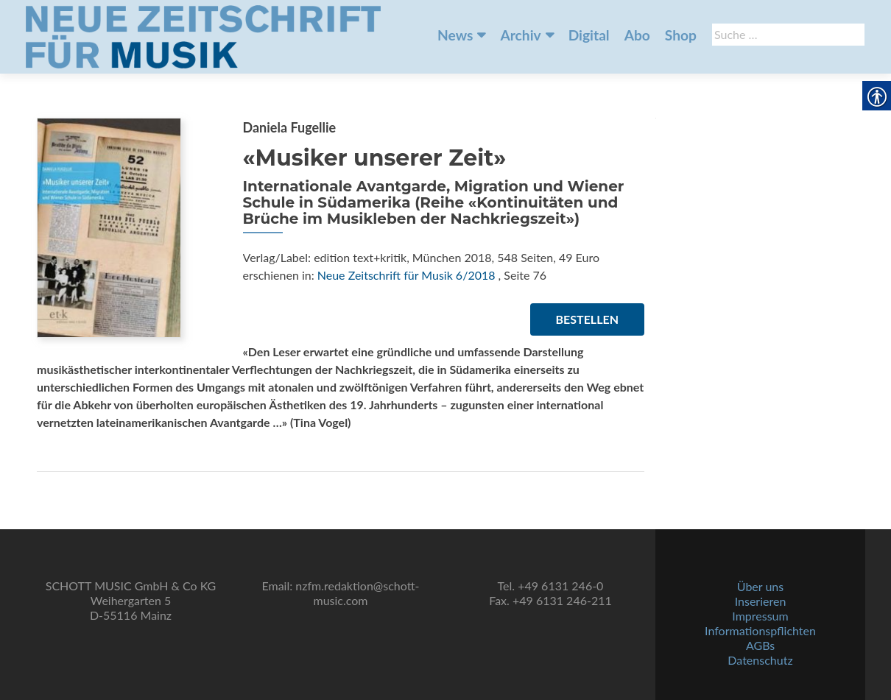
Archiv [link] (520, 34)
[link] (203, 35)
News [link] (455, 34)
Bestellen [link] (587, 319)
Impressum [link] (760, 616)
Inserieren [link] (760, 601)
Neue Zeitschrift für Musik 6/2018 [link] (406, 275)
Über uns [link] (760, 586)
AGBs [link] (760, 645)
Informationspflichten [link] (760, 630)
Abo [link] (637, 34)
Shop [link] (681, 34)
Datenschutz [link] (760, 660)
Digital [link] (589, 34)
